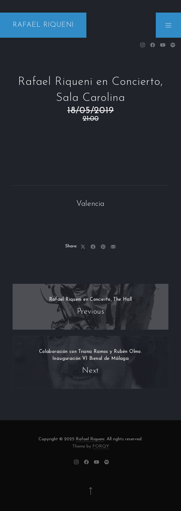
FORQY (100, 446)
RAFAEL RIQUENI (43, 25)
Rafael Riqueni (90, 439)
